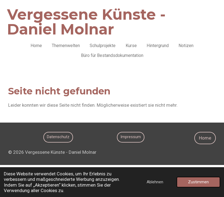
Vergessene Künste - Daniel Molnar (86, 21)
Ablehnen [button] (155, 181)
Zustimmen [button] (198, 181)
